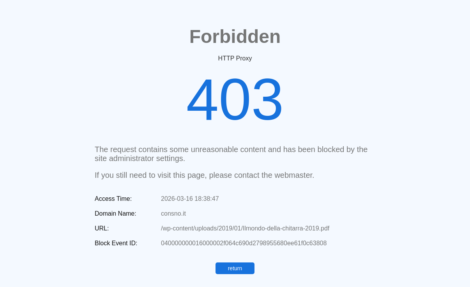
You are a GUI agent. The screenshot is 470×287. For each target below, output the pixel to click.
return (235, 268)
